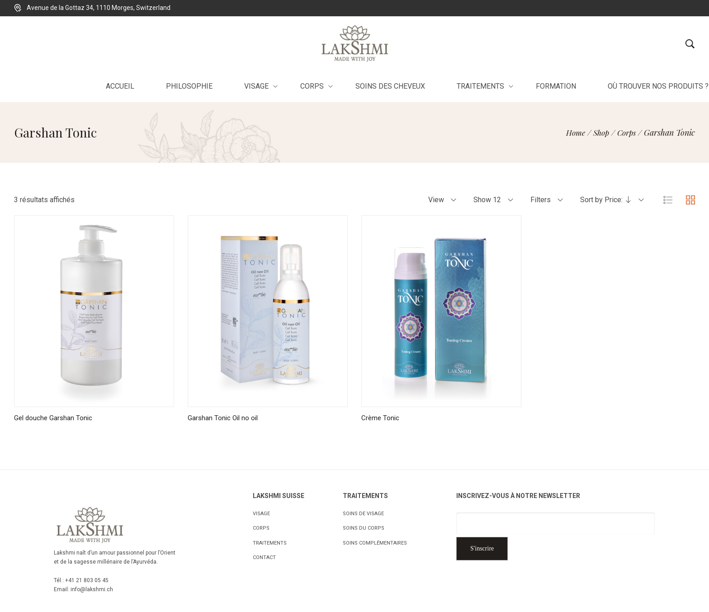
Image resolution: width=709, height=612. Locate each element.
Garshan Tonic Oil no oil (224, 417)
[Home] (570, 132)
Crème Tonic (381, 417)
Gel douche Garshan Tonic (54, 417)
